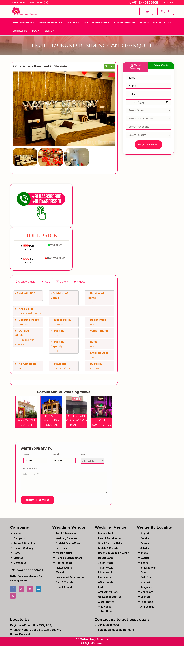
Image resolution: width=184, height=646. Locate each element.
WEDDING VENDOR (49, 22)
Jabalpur (145, 548)
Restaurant (104, 577)
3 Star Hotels (105, 562)
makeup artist (64, 553)
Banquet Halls (106, 533)
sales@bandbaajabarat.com (114, 629)
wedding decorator (67, 538)
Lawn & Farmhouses (110, 538)
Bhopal (144, 553)
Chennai (145, 597)
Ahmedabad (147, 606)
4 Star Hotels (105, 582)
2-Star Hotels (106, 601)
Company (19, 538)
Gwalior (144, 558)
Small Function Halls (110, 543)
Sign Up (165, 11)
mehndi (60, 572)
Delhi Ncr (145, 577)
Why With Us (161, 22)
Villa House (104, 606)
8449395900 (27, 570)
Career (18, 553)
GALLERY (72, 22)
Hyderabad (146, 601)
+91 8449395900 (143, 3)
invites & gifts (64, 567)
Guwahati (145, 543)
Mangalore (146, 592)
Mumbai (145, 582)
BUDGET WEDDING (124, 22)
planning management (69, 558)
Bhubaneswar (148, 567)
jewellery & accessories (70, 577)
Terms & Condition (25, 543)
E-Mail (55, 454)
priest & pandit (64, 587)
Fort (100, 587)
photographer (64, 562)
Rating (85, 454)
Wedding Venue (22, 22)
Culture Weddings (95, 22)
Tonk (143, 572)
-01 (40, 570)
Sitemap (18, 558)
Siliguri (144, 533)
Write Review (29, 468)
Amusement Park (108, 592)
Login (146, 11)
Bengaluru (146, 587)
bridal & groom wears (69, 543)
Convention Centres (109, 597)
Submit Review (37, 500)
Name (26, 454)
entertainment (64, 548)
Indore (144, 562)
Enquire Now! (148, 144)
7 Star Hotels (105, 567)
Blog (143, 22)
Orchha (144, 538)
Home (17, 533)
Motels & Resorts (108, 548)
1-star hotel (105, 611)
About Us (168, 2)
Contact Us (20, 30)
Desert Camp (105, 558)
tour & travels (64, 582)
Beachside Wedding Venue (113, 553)
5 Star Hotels (105, 572)
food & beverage (66, 533)
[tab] (25, 282)
